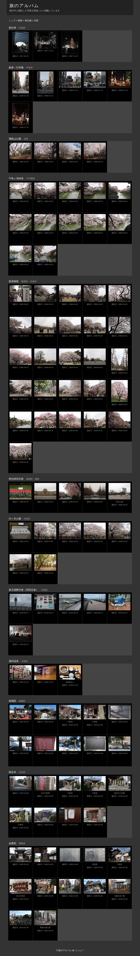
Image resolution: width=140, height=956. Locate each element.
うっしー (79, 950)
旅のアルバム (24, 5)
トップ (12, 20)
